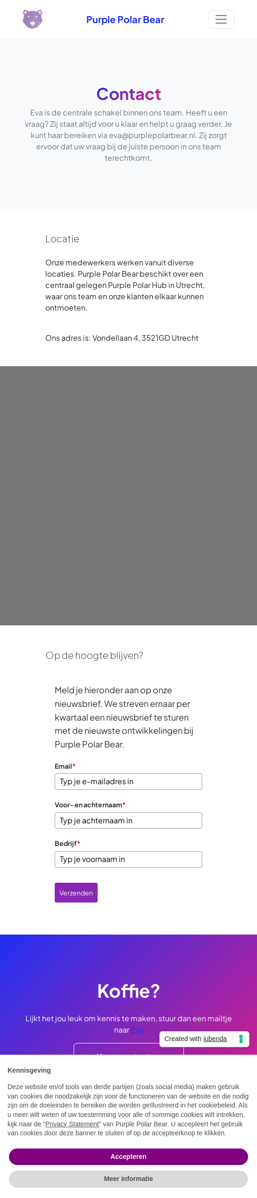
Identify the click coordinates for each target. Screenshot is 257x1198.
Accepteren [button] (128, 1156)
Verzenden (76, 892)
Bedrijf (68, 843)
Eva (137, 1029)
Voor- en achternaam (90, 804)
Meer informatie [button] (128, 1178)
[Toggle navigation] (221, 19)
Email (65, 766)
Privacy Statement (72, 1124)
